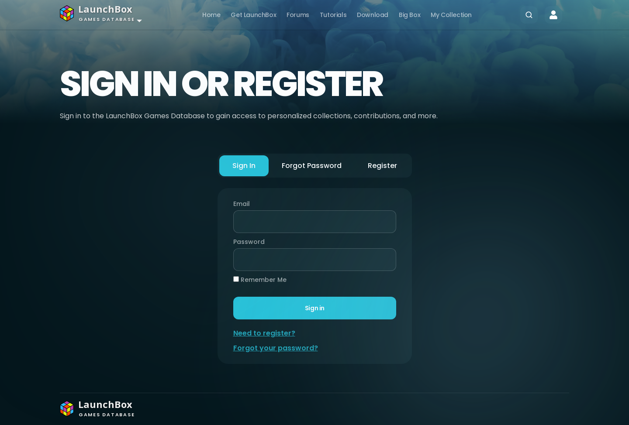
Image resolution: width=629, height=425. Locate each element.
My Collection (451, 14)
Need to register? (264, 333)
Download (372, 14)
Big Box (409, 14)
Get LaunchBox (253, 14)
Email (241, 203)
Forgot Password (312, 166)
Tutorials (333, 14)
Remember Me (260, 279)
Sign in (314, 308)
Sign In (244, 166)
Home (211, 14)
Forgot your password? (275, 348)
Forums (298, 14)
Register (382, 166)
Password (246, 241)
